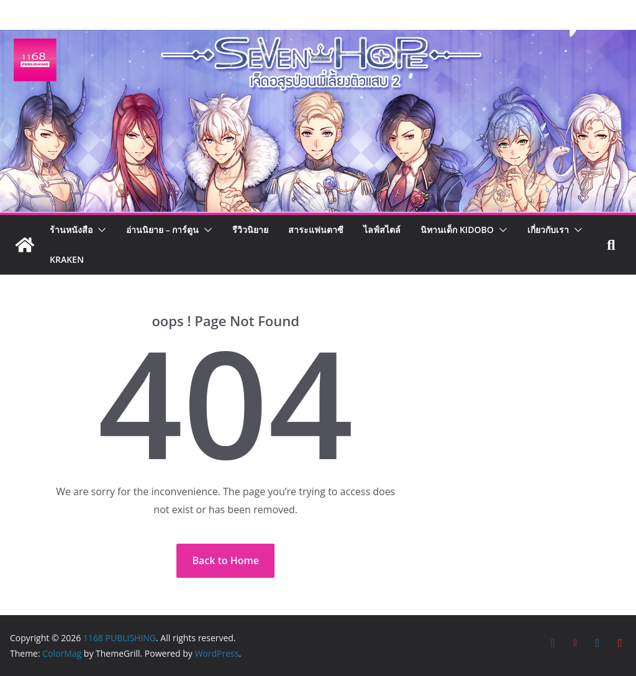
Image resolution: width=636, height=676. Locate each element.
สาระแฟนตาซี (315, 229)
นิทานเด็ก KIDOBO (456, 229)
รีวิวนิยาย (250, 229)
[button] (99, 230)
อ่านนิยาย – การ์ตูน (162, 229)
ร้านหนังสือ (71, 229)
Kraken (67, 259)
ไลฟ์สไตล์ (382, 229)
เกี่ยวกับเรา (548, 229)
